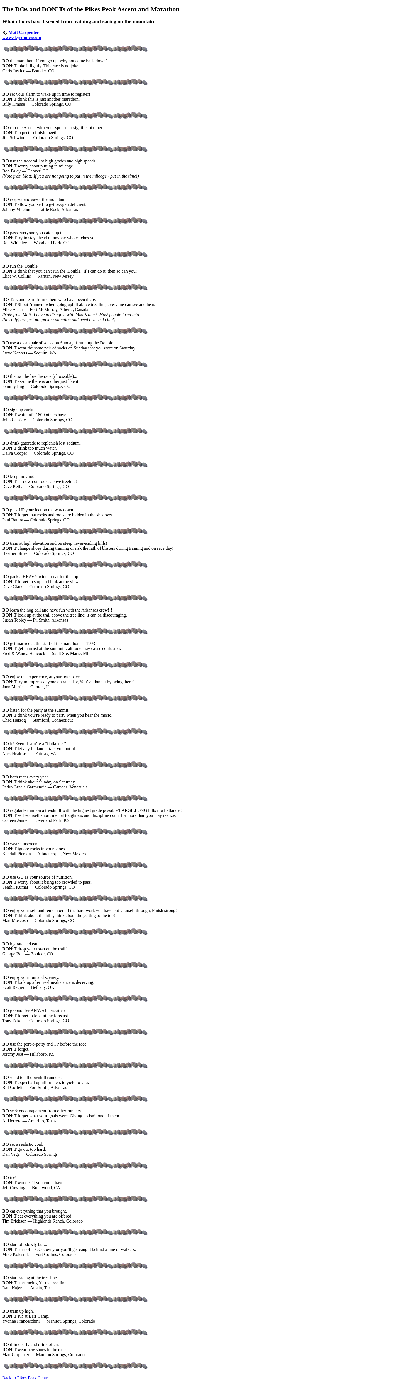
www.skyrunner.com (21, 37)
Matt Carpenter (24, 32)
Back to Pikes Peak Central (26, 1378)
